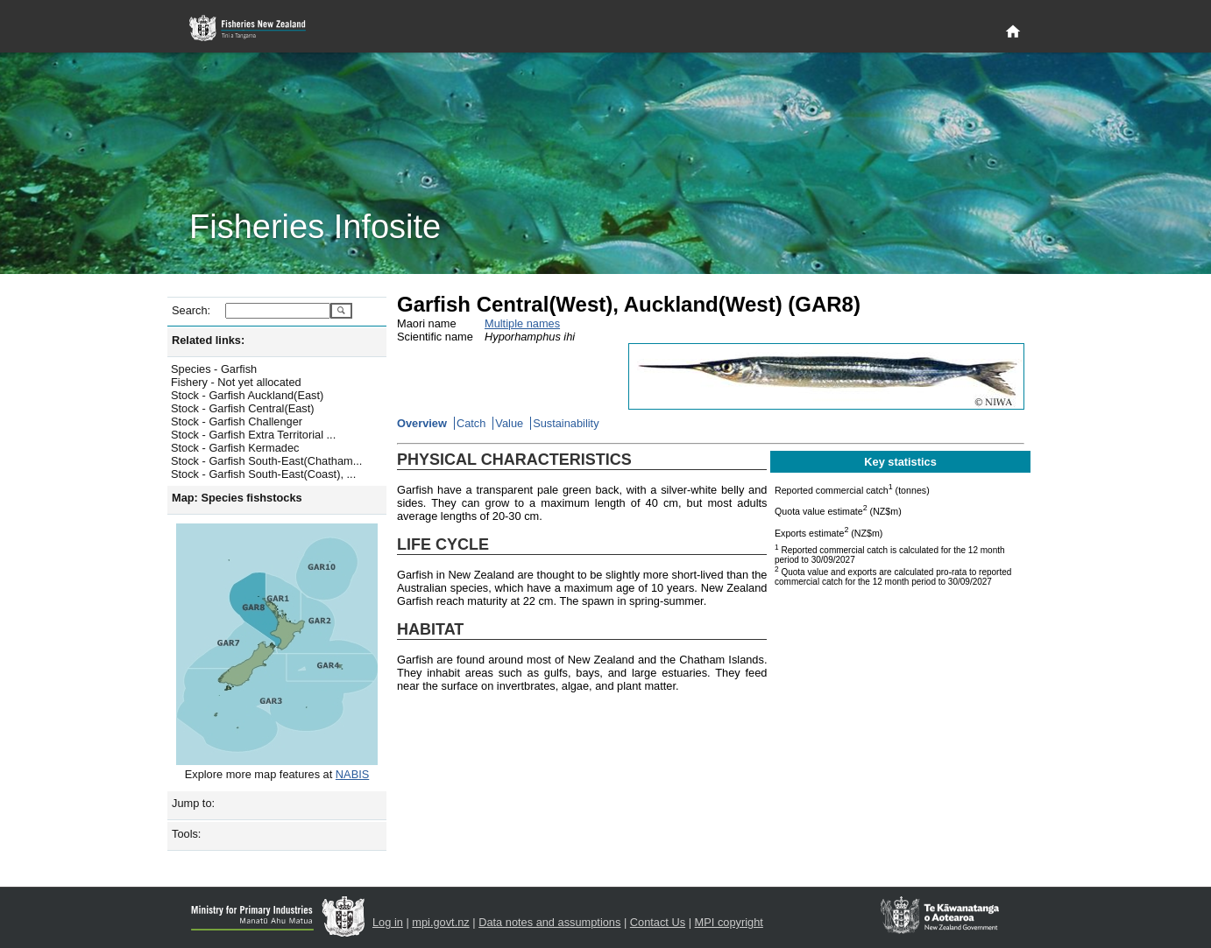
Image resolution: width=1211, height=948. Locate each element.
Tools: (186, 833)
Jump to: (193, 803)
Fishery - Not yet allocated (236, 382)
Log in (387, 922)
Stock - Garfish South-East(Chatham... (266, 460)
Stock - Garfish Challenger (236, 421)
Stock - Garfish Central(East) (243, 408)
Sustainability (565, 423)
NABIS (352, 774)
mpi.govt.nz (440, 922)
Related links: (208, 340)
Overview (422, 423)
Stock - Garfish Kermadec (235, 447)
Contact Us (657, 922)
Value (509, 423)
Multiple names (522, 323)
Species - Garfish (214, 369)
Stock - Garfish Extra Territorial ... (253, 434)
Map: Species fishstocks (237, 497)
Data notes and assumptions (549, 922)
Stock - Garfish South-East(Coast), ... (263, 474)
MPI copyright (729, 922)
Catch (471, 423)
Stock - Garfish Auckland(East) (247, 395)
